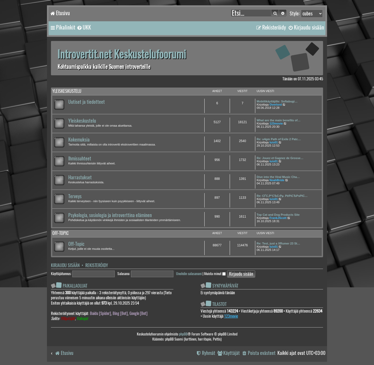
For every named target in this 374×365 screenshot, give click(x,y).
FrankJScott (278, 217)
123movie (276, 123)
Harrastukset (80, 177)
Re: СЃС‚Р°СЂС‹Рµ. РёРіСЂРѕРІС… (282, 195)
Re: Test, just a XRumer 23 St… (278, 243)
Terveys (75, 196)
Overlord (275, 104)
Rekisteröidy (96, 265)
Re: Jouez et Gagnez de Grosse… (280, 158)
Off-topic (60, 233)
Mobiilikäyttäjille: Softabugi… (277, 101)
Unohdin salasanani (189, 273)
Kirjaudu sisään (65, 265)
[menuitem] (84, 27)
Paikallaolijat (75, 286)
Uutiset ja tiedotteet (86, 102)
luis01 (273, 142)
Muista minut (215, 273)
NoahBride (276, 180)
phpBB (183, 334)
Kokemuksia (79, 139)
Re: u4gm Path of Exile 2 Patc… (279, 139)
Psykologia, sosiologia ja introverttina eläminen (110, 215)
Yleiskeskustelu (66, 91)
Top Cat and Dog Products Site (278, 214)
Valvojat (82, 318)
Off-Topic (76, 244)
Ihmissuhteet (79, 158)
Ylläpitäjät (68, 318)
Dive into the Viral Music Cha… (278, 177)
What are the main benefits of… (278, 120)
